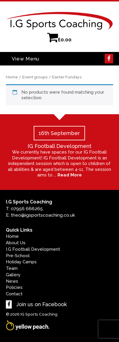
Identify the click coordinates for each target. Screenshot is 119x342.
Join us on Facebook (36, 304)
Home (12, 77)
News (12, 281)
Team (12, 268)
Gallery (13, 274)
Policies (14, 287)
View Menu (25, 59)
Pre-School (18, 255)
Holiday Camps (21, 261)
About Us (15, 242)
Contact (14, 293)
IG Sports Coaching (39, 314)
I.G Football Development (33, 249)
